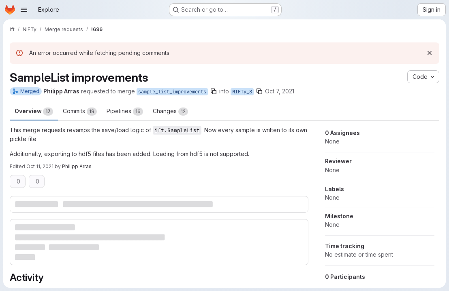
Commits (80, 112)
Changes (170, 112)
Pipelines (125, 112)
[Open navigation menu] (23, 9)
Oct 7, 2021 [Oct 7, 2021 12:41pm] (279, 91)
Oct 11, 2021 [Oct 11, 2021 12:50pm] (39, 166)
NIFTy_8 (242, 92)
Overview (34, 112)
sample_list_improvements (172, 92)
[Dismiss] (429, 53)
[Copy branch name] (213, 91)
